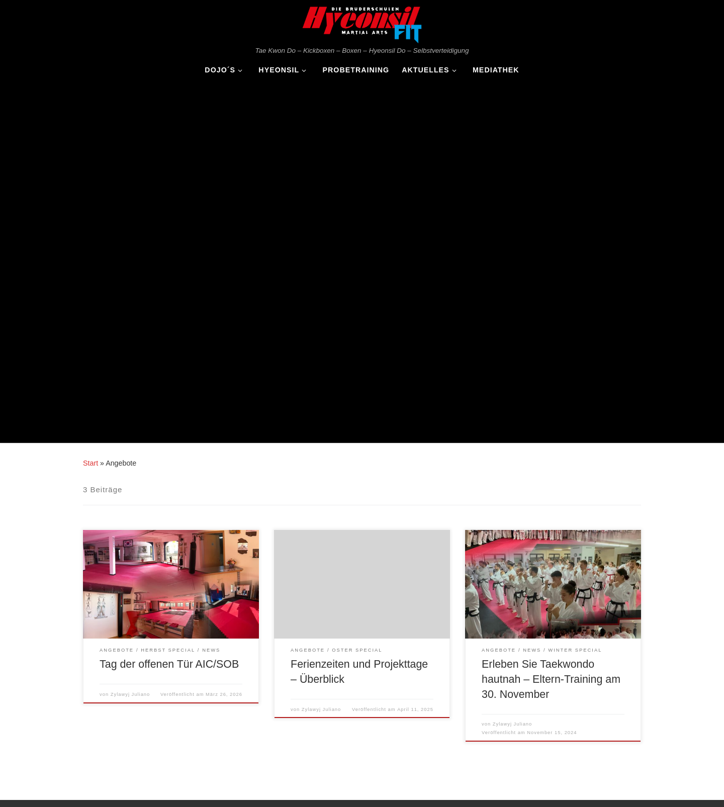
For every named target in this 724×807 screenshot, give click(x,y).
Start (90, 101)
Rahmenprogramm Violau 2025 (130, 693)
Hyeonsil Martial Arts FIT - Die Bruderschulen (111, 775)
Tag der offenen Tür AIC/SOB (169, 302)
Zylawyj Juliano (130, 332)
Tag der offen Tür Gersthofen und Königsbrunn (153, 723)
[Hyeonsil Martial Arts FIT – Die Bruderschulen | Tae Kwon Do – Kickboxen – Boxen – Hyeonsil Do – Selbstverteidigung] (362, 22)
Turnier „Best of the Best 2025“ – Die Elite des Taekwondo (170, 708)
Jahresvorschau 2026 (115, 679)
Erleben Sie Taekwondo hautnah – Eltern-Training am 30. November (551, 317)
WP (60, 790)
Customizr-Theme (156, 790)
